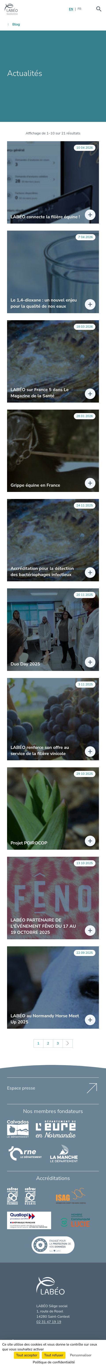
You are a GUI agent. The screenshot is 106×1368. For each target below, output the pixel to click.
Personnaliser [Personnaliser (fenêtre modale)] (81, 1355)
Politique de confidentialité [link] (54, 1362)
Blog (16, 24)
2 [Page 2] (48, 1043)
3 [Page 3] (58, 1043)
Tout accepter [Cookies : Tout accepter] (26, 1355)
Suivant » (68, 1043)
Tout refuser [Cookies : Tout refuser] (53, 1355)
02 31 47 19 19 (48, 1321)
